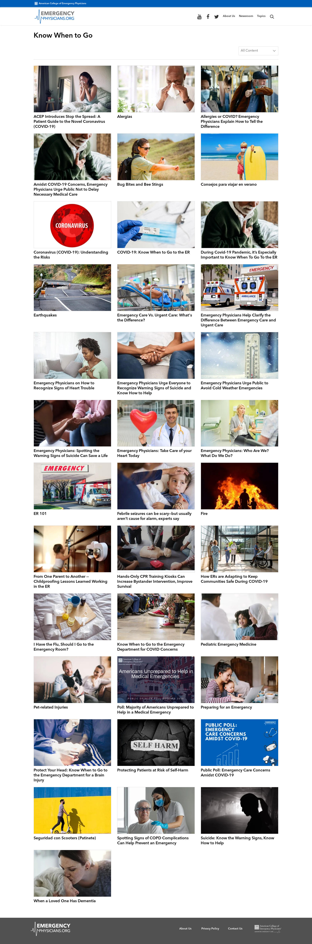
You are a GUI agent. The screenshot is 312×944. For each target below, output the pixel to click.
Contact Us (235, 928)
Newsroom (246, 16)
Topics (261, 16)
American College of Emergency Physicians (60, 3)
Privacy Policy (210, 928)
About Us (229, 16)
